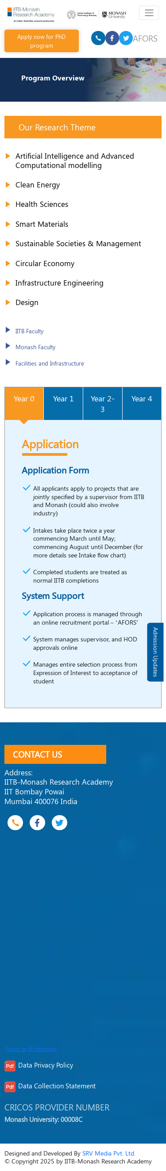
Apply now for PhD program (41, 41)
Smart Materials (41, 224)
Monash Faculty (35, 347)
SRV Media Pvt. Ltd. (108, 1153)
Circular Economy (44, 263)
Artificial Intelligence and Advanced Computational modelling (74, 160)
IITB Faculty (29, 331)
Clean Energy (37, 184)
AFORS (145, 38)
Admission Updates (155, 652)
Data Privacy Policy (45, 1064)
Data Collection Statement (57, 1085)
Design (27, 302)
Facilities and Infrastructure (49, 363)
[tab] (24, 403)
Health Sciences (41, 204)
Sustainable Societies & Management (78, 243)
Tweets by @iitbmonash (31, 1049)
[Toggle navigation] (149, 13)
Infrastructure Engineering (59, 282)
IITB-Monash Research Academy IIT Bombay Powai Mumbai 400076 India (58, 791)
